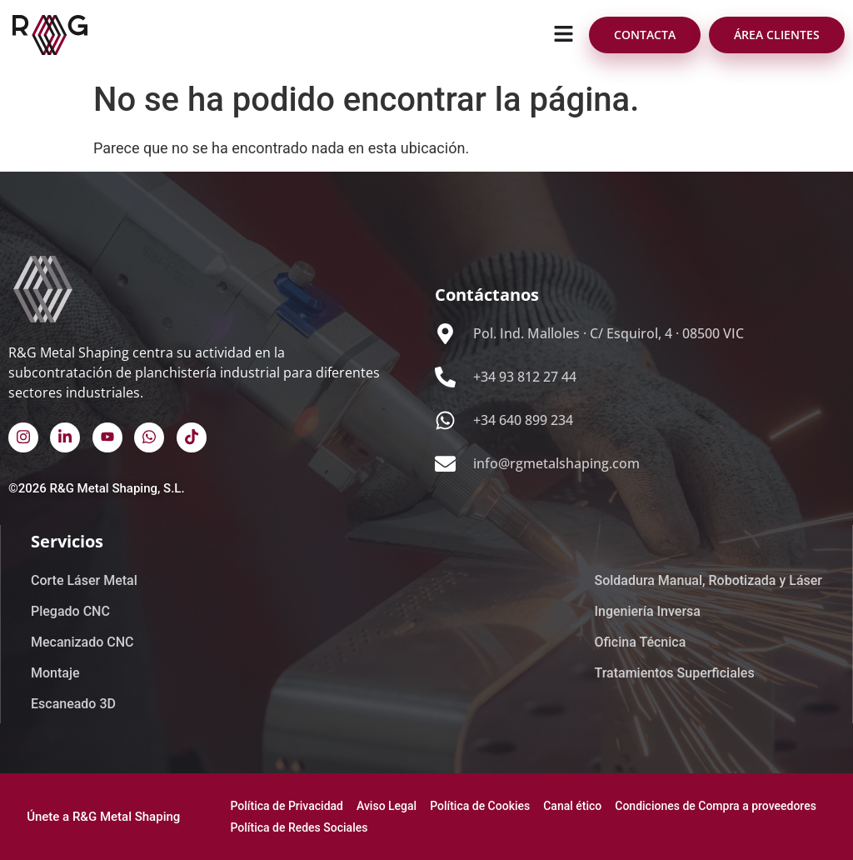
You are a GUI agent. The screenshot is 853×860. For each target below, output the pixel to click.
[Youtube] (107, 437)
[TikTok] (192, 437)
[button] (564, 35)
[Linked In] (65, 437)
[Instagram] (23, 437)
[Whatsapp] (149, 437)
